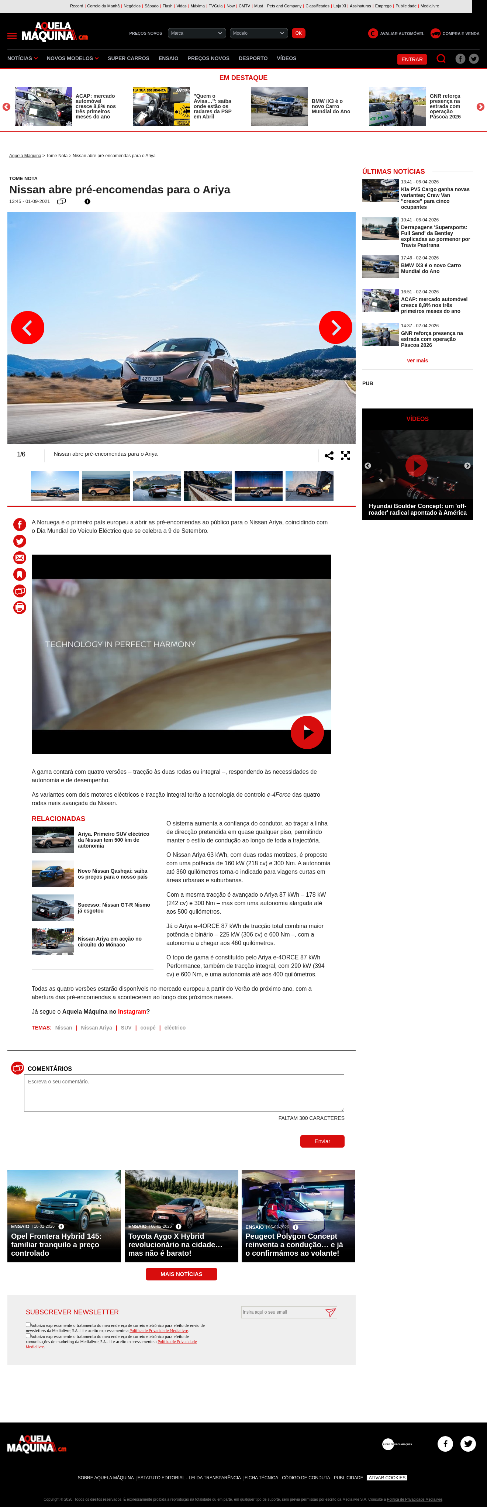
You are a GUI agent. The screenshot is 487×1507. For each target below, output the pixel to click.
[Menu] (12, 36)
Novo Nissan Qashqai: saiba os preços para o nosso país (113, 874)
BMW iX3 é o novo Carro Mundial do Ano (331, 106)
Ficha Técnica (261, 1477)
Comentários (50, 1069)
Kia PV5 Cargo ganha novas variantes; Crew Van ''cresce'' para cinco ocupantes (435, 198)
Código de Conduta (306, 1477)
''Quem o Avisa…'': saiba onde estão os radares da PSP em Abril (212, 106)
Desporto (253, 58)
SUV (126, 1027)
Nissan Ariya (96, 1027)
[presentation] (281, 1336)
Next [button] (480, 107)
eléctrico (175, 1027)
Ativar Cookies (387, 1477)
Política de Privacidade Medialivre (158, 1330)
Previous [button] (6, 107)
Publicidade (348, 1477)
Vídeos (287, 58)
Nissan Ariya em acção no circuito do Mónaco (110, 942)
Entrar (412, 59)
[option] (66, 106)
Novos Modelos (73, 58)
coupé (148, 1027)
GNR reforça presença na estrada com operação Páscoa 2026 (445, 106)
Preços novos (209, 58)
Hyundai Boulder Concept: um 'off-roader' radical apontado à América (418, 509)
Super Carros (128, 58)
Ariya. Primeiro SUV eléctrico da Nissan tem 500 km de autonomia (113, 840)
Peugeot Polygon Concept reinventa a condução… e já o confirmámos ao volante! (294, 1244)
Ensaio (169, 58)
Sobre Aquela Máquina (106, 1477)
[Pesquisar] (441, 59)
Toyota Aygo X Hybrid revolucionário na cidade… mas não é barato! (175, 1244)
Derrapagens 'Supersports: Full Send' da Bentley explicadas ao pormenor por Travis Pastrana (435, 236)
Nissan (63, 1027)
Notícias (22, 58)
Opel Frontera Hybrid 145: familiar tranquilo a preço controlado (56, 1244)
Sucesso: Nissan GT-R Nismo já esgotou (114, 908)
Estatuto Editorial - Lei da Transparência (189, 1477)
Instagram (132, 1011)
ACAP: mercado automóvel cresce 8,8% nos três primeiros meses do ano (96, 106)
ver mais (417, 360)
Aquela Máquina (25, 155)
